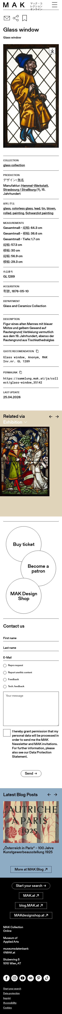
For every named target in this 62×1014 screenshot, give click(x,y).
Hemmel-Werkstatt (34, 186)
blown (51, 208)
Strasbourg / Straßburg (19, 190)
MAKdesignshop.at (31, 915)
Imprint (7, 998)
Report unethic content (20, 672)
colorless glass (22, 208)
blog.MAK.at (31, 905)
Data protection (11, 993)
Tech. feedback (16, 686)
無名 (21, 180)
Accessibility (9, 1002)
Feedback (13, 679)
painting (18, 213)
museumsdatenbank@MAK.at (16, 950)
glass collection (14, 165)
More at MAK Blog (31, 869)
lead (37, 208)
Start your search (31, 885)
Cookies (7, 1007)
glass (7, 208)
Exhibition (12, 422)
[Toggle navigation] (54, 4)
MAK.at (31, 895)
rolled (7, 213)
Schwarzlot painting (39, 213)
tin (43, 208)
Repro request (15, 665)
